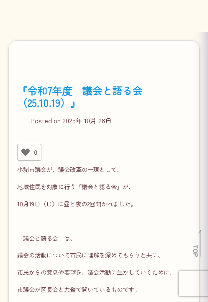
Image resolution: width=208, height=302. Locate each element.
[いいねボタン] (25, 152)
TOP (196, 251)
